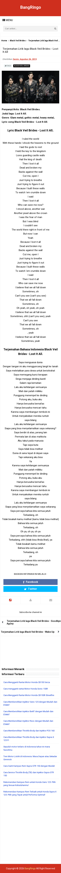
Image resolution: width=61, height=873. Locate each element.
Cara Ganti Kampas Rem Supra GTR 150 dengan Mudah (29, 766)
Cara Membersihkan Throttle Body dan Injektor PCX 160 (28, 730)
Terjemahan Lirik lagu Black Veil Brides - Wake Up (27, 632)
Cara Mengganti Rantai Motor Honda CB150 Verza (26, 682)
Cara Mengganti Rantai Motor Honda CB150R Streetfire (28, 695)
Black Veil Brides (18, 40)
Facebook (30, 581)
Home (4, 40)
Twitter (30, 588)
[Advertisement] (30, 830)
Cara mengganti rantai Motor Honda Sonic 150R (25, 689)
